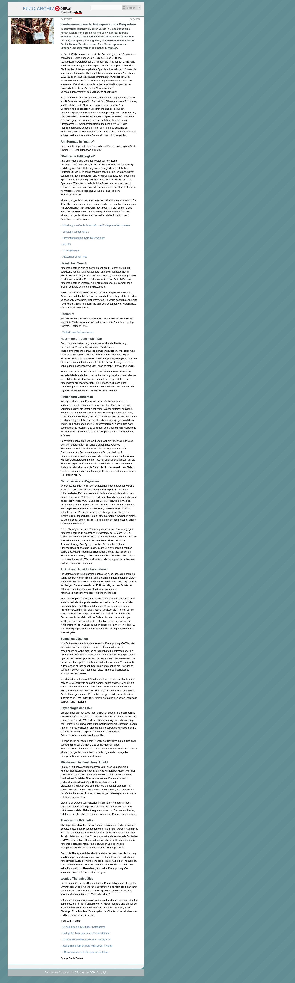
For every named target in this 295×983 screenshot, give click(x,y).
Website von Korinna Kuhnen (78, 332)
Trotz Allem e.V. (70, 250)
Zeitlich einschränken (124, 7)
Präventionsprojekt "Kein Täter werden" (83, 238)
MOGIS (66, 244)
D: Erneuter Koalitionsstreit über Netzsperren (86, 939)
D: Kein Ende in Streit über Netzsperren (83, 927)
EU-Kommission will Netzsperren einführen (85, 952)
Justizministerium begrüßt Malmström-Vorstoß (87, 945)
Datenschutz (51, 972)
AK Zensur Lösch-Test (74, 256)
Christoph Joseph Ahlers (75, 231)
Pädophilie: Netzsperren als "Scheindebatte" (86, 933)
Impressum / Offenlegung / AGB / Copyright (83, 972)
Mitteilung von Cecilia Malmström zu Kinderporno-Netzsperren (96, 225)
